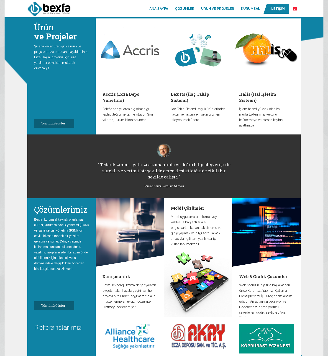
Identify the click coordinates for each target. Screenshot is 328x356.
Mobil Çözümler (187, 208)
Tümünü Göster (56, 123)
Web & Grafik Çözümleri (264, 276)
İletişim (277, 9)
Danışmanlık (116, 276)
